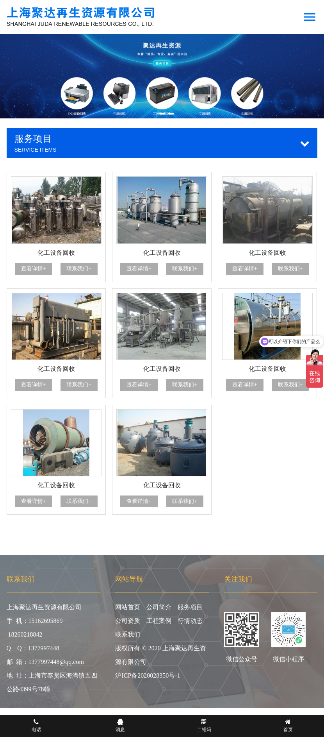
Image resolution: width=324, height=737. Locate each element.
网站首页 (127, 609)
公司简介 (158, 609)
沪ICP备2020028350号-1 (147, 677)
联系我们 (127, 636)
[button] (153, 113)
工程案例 (158, 622)
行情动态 (190, 622)
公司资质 (127, 622)
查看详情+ (33, 269)
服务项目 (190, 609)
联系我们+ (78, 269)
